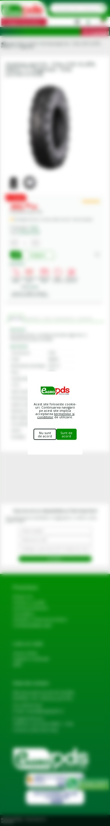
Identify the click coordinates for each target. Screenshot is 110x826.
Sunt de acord (66, 434)
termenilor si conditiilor (56, 415)
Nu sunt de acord (45, 434)
